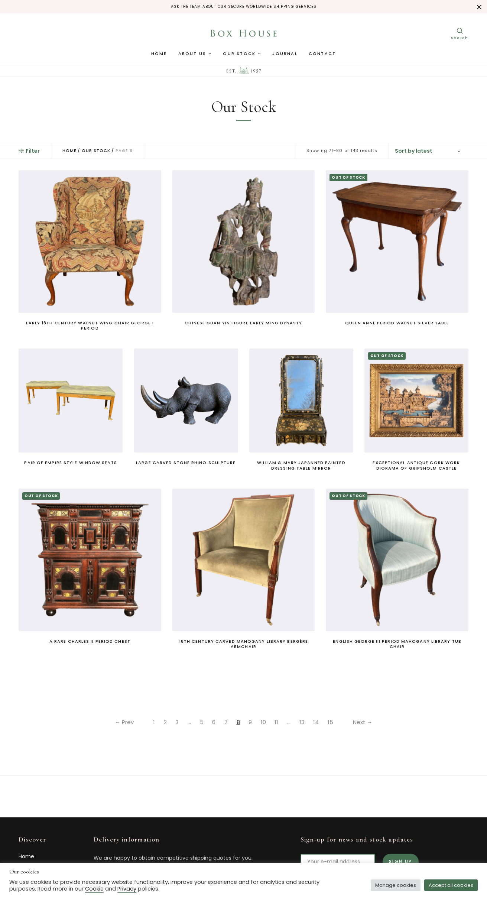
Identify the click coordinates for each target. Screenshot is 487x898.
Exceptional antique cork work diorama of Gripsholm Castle (416, 465)
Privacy (126, 888)
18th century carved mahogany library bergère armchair (243, 643)
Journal (284, 54)
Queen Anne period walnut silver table (397, 323)
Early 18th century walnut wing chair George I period (90, 325)
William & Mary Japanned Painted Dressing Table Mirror (301, 465)
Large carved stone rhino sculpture (186, 463)
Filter (29, 150)
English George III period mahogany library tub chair (397, 643)
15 (331, 722)
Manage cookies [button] (395, 885)
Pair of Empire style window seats (70, 463)
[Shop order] (428, 151)
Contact (322, 54)
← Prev (122, 722)
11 (277, 722)
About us (192, 54)
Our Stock (239, 54)
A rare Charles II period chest (89, 641)
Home (159, 54)
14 (317, 722)
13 (302, 722)
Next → (364, 722)
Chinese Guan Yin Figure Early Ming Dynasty (243, 323)
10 (263, 722)
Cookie (94, 888)
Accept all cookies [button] (451, 885)
